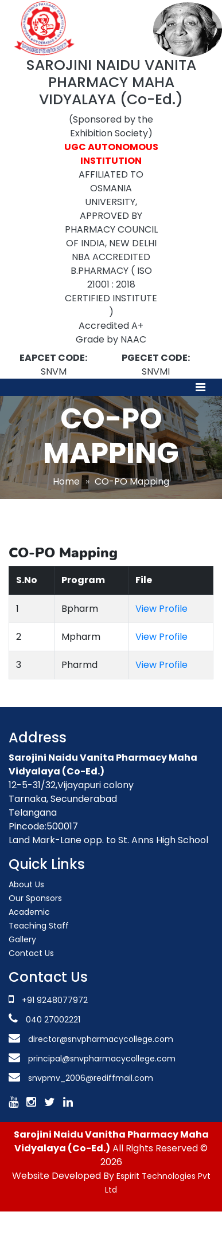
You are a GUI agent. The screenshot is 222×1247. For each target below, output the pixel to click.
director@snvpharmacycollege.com (100, 1039)
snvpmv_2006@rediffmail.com (90, 1078)
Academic (29, 912)
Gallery (22, 939)
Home (66, 481)
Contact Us (31, 953)
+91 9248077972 (55, 1000)
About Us (26, 884)
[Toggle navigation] (200, 387)
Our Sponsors (35, 898)
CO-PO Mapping (132, 481)
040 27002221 (52, 1019)
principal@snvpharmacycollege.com (101, 1058)
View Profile (161, 608)
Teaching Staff (39, 925)
